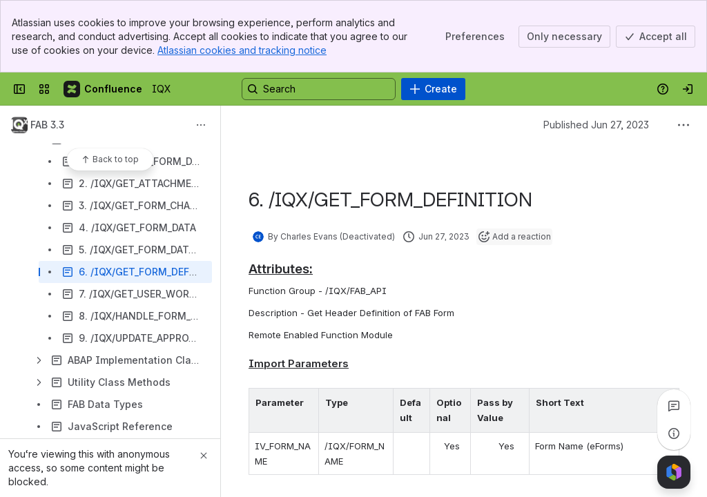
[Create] (433, 89)
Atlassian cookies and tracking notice (242, 50)
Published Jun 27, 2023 (596, 124)
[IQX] (103, 89)
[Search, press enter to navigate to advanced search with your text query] (319, 89)
